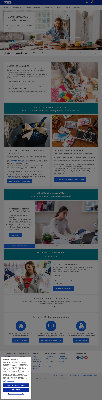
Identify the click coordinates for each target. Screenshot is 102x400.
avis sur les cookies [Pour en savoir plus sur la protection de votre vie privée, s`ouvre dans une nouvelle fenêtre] (8, 381)
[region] (16, 378)
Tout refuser (16, 389)
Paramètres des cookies (16, 394)
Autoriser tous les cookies (16, 385)
